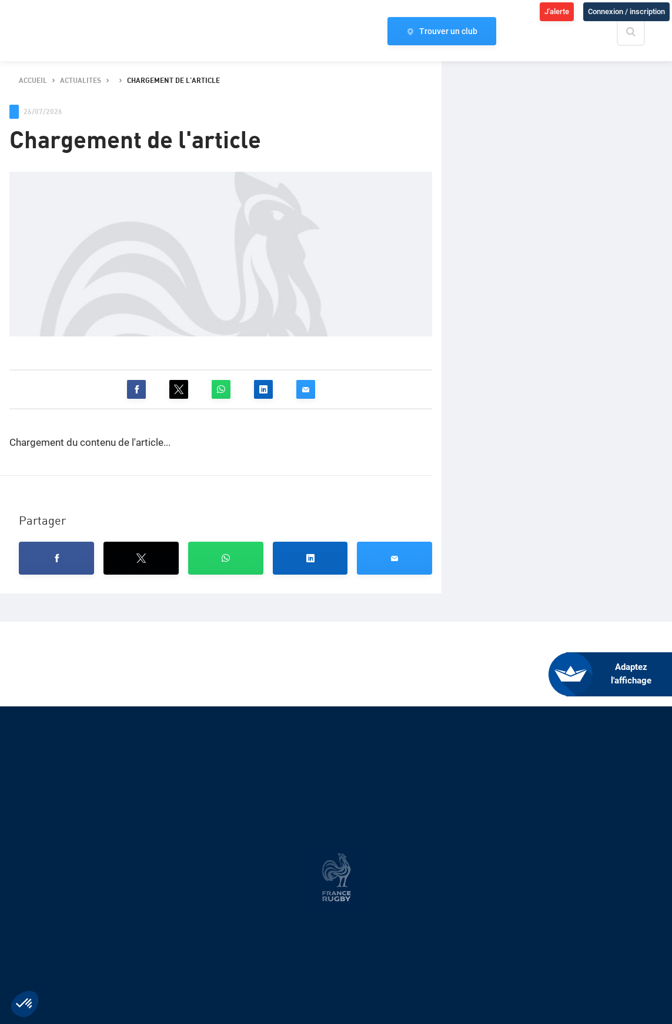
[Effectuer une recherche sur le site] (641, 32)
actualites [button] (80, 81)
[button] (136, 389)
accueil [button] (33, 81)
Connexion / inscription (626, 11)
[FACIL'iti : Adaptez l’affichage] (619, 674)
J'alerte (556, 11)
